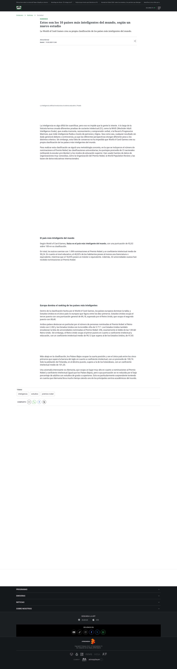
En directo (150, 8)
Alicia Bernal (44, 40)
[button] (135, 41)
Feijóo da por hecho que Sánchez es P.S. (87, 2)
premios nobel (48, 394)
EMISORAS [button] (88, 596)
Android (83, 620)
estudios (34, 394)
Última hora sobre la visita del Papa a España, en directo (32, 2)
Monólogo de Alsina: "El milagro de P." (61, 2)
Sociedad (40, 15)
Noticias (30, 15)
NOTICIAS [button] (88, 602)
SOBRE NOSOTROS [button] (88, 609)
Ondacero (19, 15)
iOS (95, 620)
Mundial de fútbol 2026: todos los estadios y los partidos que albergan (121, 2)
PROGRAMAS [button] (88, 589)
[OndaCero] (18, 8)
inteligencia (22, 394)
